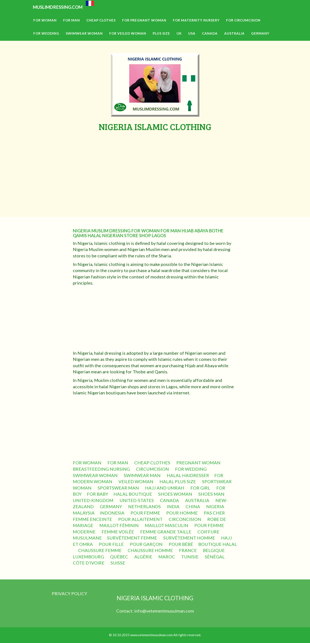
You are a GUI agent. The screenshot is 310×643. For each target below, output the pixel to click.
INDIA (173, 506)
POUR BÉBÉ (181, 544)
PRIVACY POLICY (69, 593)
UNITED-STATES (137, 500)
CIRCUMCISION (153, 469)
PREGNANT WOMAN (198, 462)
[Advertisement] (155, 164)
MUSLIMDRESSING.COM (67, 13)
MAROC (167, 556)
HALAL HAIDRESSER (188, 475)
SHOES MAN (211, 494)
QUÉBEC (119, 556)
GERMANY (111, 506)
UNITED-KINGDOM (93, 500)
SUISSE (118, 562)
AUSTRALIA (197, 500)
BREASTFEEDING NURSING (102, 469)
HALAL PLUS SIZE (178, 481)
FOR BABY (97, 494)
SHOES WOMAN (175, 494)
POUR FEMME (146, 512)
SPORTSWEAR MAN (119, 487)
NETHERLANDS (145, 506)
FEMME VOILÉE (118, 531)
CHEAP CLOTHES (152, 462)
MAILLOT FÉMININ (119, 525)
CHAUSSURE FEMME (100, 550)
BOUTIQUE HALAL (217, 544)
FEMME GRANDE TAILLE (166, 531)
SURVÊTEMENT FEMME (132, 537)
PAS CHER (215, 512)
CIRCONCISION (185, 519)
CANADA (170, 500)
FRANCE (188, 550)
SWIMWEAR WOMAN (95, 475)
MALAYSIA (84, 512)
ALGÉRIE (143, 556)
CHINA (193, 506)
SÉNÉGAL (215, 556)
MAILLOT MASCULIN (167, 525)
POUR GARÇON (146, 544)
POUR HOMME (182, 512)
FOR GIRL (200, 487)
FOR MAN (118, 462)
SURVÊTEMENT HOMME (189, 537)
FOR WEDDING (191, 469)
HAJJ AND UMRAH (165, 487)
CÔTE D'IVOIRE (89, 562)
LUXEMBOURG (89, 556)
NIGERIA (215, 506)
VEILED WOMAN (136, 481)
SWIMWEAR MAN (142, 475)
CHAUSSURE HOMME (151, 550)
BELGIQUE (214, 550)
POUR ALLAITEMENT (140, 519)
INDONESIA (112, 512)
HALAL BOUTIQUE (133, 494)
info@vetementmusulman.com (164, 610)
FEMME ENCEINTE (93, 519)
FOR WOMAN (87, 462)
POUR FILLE (112, 544)
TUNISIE (190, 556)
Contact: (125, 610)
